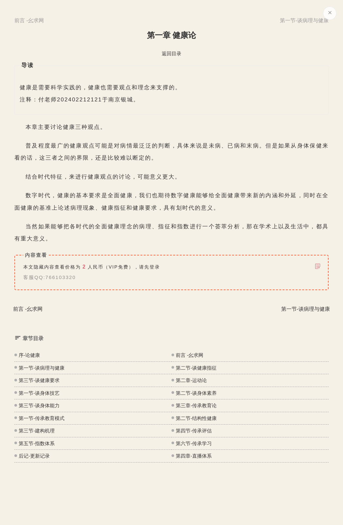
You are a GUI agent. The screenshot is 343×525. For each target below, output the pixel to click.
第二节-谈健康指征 (196, 368)
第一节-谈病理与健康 (41, 368)
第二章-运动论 (191, 380)
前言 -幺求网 (189, 355)
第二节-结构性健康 (196, 418)
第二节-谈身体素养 (196, 393)
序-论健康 (29, 355)
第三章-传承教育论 (196, 405)
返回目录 (171, 53)
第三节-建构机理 (37, 430)
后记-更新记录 (34, 456)
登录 (155, 267)
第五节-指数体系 (37, 443)
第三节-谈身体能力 (39, 405)
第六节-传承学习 (194, 443)
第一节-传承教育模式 (41, 418)
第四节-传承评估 (194, 430)
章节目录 (29, 338)
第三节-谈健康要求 (39, 380)
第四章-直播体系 (194, 456)
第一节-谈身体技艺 (39, 393)
